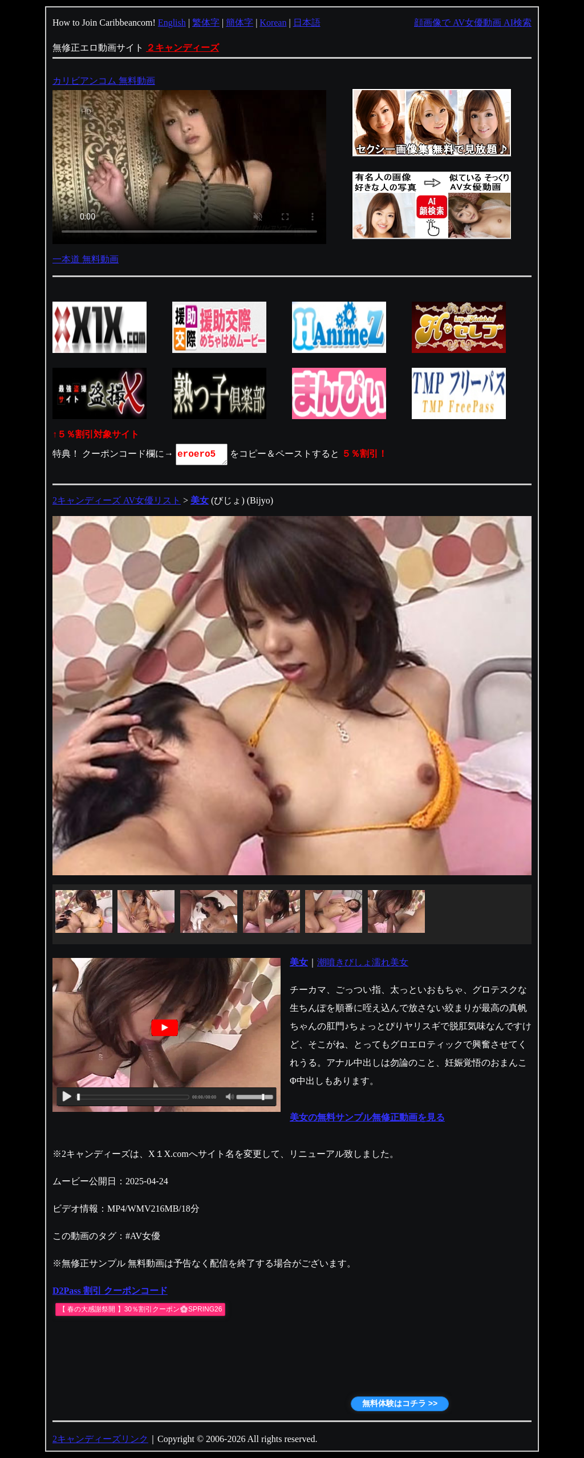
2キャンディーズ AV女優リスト (116, 500)
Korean (272, 22)
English (172, 22)
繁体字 (206, 22)
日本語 (307, 22)
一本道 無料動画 (85, 259)
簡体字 (239, 22)
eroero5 (202, 454)
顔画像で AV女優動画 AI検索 (473, 22)
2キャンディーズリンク (100, 1439)
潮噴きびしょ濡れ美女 (362, 962)
